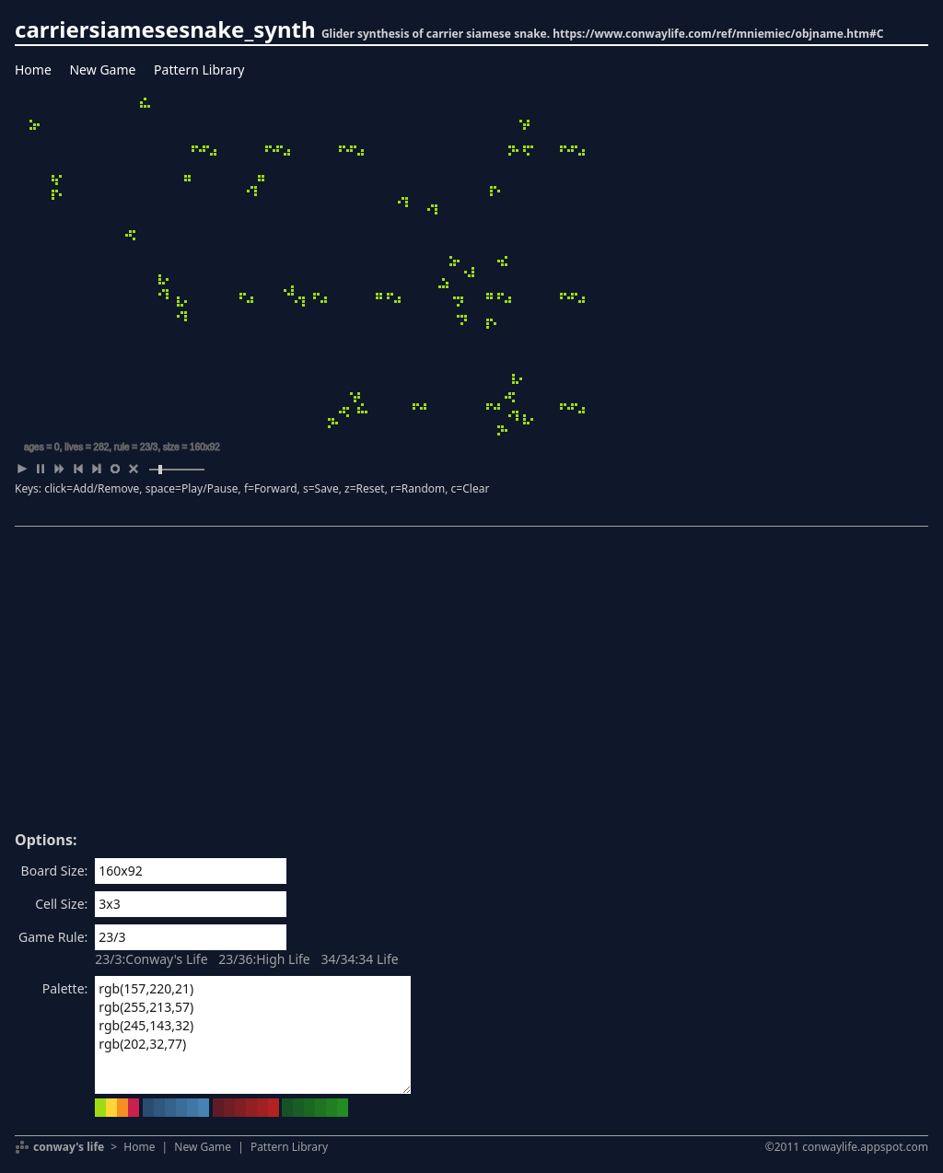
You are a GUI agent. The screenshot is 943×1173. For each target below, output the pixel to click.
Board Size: (54, 870)
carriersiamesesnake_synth (165, 29)
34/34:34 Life (359, 959)
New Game (102, 69)
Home (33, 69)
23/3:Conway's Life (151, 959)
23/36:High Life (264, 959)
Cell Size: (61, 903)
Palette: (65, 988)
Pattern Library (199, 69)
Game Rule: (52, 937)
